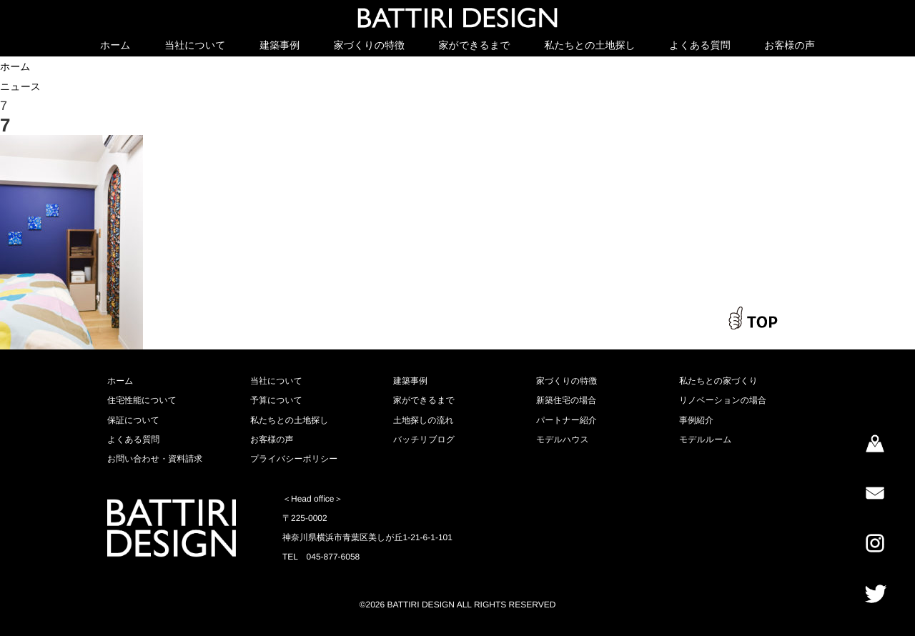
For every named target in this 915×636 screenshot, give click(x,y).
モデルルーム (705, 439)
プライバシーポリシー (293, 459)
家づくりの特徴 (369, 45)
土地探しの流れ (423, 420)
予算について (276, 400)
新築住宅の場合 (566, 400)
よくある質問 (699, 45)
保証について (133, 420)
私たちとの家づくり (718, 381)
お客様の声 (789, 45)
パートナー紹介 (566, 420)
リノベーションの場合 (722, 400)
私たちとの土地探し (589, 45)
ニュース (20, 86)
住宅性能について (142, 400)
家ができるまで (474, 45)
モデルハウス (562, 439)
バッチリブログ (424, 439)
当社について (194, 45)
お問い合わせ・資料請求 (154, 459)
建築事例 (279, 45)
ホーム (115, 45)
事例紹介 (696, 420)
